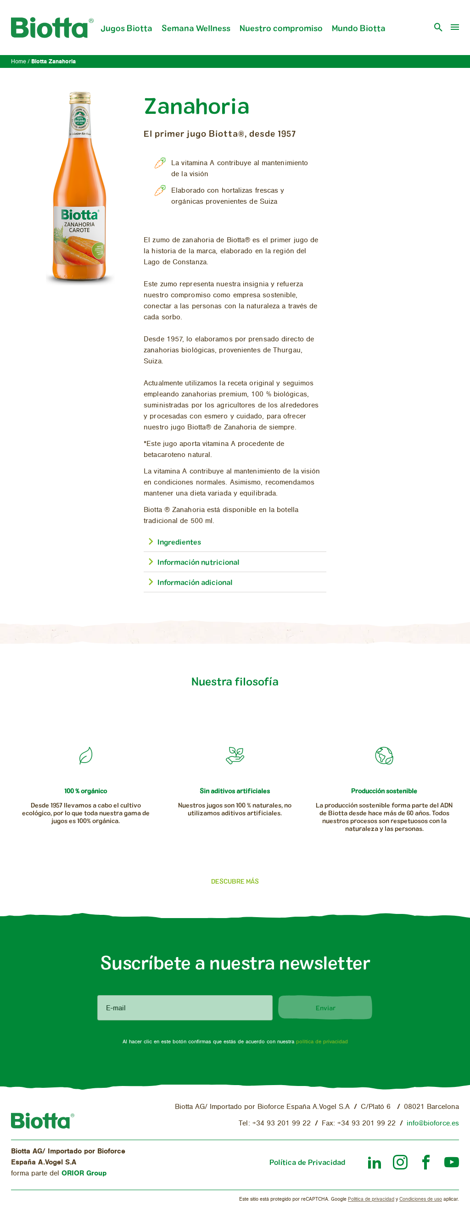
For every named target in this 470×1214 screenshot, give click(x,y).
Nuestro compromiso (281, 28)
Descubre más (235, 881)
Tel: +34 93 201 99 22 (275, 1123)
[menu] (455, 27)
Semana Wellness (196, 28)
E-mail (116, 1008)
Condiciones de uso (420, 1199)
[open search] (438, 27)
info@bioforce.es (433, 1123)
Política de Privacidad (307, 1162)
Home (18, 61)
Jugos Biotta (126, 28)
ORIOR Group (84, 1173)
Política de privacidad (371, 1199)
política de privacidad (322, 1041)
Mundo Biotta (359, 28)
